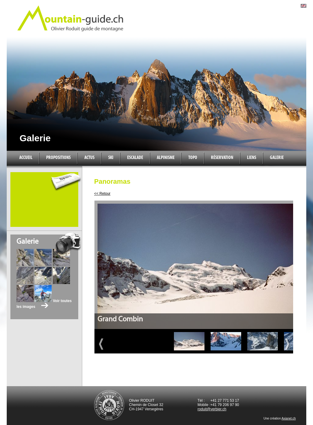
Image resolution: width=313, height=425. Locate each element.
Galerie (277, 157)
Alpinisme (166, 157)
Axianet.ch (289, 418)
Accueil (25, 157)
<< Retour (102, 193)
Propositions (58, 157)
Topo (192, 157)
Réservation (222, 157)
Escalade (135, 157)
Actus (89, 157)
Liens (251, 157)
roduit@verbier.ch (211, 409)
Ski (110, 157)
